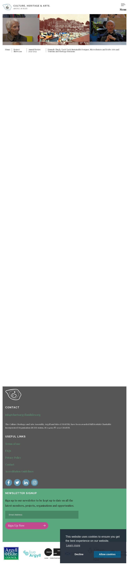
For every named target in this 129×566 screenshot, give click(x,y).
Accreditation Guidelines (19, 471)
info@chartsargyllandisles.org (23, 414)
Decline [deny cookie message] (79, 554)
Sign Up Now (27, 525)
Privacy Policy (13, 457)
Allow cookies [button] (107, 554)
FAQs (8, 450)
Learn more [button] (73, 545)
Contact (9, 464)
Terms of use (12, 444)
